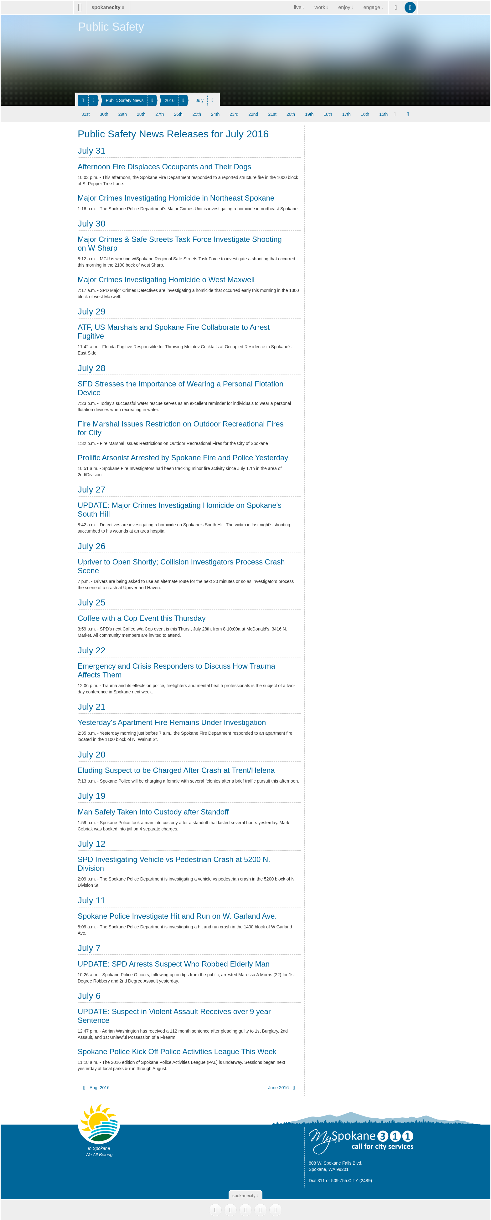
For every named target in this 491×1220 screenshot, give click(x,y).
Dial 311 (317, 1180)
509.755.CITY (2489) (351, 1180)
